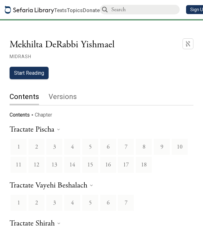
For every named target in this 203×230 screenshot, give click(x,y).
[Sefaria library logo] (29, 10)
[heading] (35, 130)
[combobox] (145, 9)
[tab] (29, 97)
